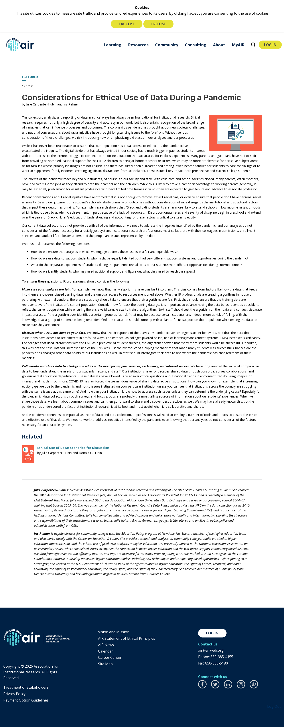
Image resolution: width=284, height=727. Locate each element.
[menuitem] (112, 44)
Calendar (105, 651)
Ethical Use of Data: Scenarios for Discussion (73, 448)
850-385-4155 (222, 656)
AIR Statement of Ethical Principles (126, 638)
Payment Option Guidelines (26, 700)
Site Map (105, 663)
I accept (126, 23)
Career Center (110, 657)
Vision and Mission (113, 632)
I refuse (158, 23)
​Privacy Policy (14, 693)
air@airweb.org (211, 650)
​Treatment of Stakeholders (26, 687)
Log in (212, 633)
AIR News (106, 644)
